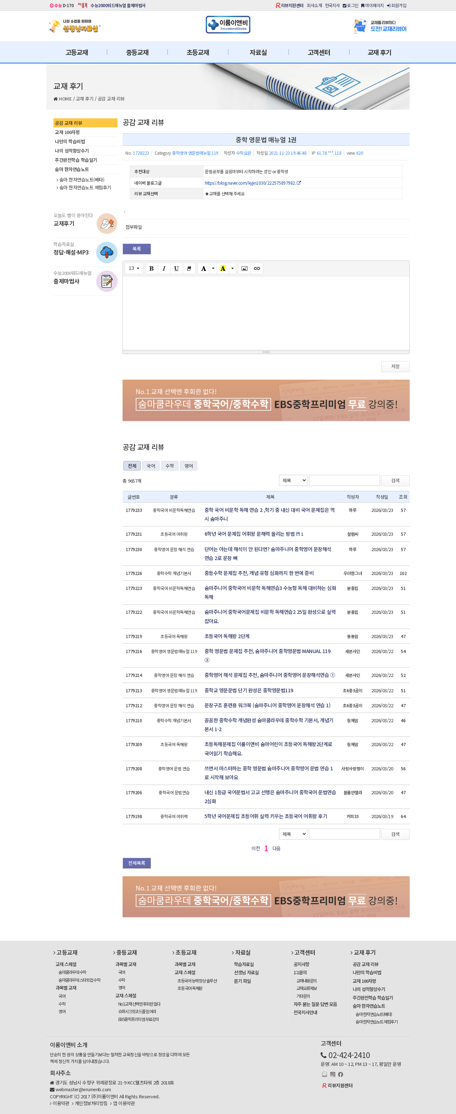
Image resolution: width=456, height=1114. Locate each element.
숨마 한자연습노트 (72, 169)
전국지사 (332, 5)
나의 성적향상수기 (72, 150)
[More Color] (213, 268)
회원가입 (396, 5)
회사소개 (314, 5)
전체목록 (136, 862)
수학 (170, 465)
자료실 (258, 52)
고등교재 (77, 52)
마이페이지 (372, 5)
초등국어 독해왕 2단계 (227, 636)
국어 (151, 465)
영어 (189, 465)
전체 (132, 465)
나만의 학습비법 (70, 141)
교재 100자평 (67, 132)
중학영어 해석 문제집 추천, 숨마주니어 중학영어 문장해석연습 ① (269, 674)
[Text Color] (203, 268)
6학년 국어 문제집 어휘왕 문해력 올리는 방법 (249, 533)
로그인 (350, 5)
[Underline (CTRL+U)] (176, 268)
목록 (137, 248)
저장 (395, 366)
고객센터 (319, 52)
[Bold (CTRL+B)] (151, 268)
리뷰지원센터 (292, 5)
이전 (256, 848)
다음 (277, 848)
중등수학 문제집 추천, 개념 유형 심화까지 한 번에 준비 (259, 572)
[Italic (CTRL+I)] (164, 268)
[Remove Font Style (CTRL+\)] (189, 268)
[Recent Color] (223, 268)
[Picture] (244, 268)
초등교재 (198, 52)
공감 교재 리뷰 (111, 98)
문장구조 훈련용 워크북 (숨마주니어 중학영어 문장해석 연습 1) (267, 705)
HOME (65, 98)
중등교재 (137, 52)
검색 (395, 480)
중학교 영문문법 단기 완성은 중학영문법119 (248, 690)
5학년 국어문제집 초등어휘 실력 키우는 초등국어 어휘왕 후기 (265, 816)
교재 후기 (380, 52)
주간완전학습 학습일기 (76, 159)
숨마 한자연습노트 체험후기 (84, 187)
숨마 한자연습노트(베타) (80, 179)
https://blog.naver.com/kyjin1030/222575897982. (253, 183)
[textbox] (266, 312)
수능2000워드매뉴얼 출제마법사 (118, 5)
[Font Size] (134, 268)
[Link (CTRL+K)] (256, 268)
